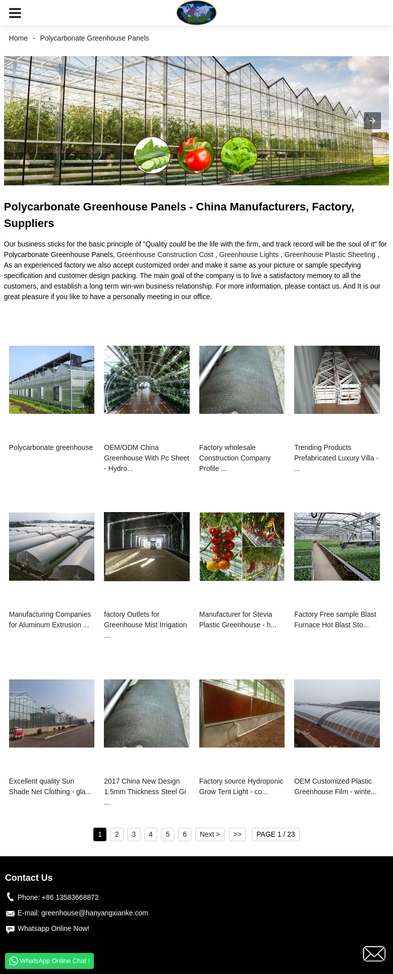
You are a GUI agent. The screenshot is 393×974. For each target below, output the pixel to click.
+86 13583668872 (70, 897)
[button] (15, 13)
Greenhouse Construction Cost (165, 255)
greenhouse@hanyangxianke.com (94, 913)
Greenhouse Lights (249, 255)
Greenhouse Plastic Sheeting (330, 255)
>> (237, 834)
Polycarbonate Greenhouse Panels (94, 38)
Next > (210, 834)
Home (18, 38)
